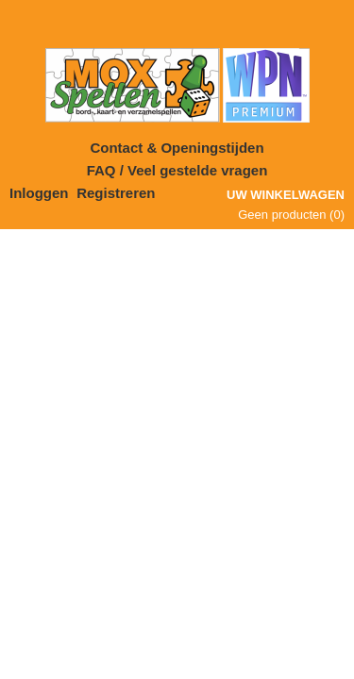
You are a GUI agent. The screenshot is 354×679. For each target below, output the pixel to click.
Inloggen (39, 193)
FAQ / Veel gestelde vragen (177, 170)
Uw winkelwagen (286, 195)
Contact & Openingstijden (176, 148)
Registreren (115, 193)
